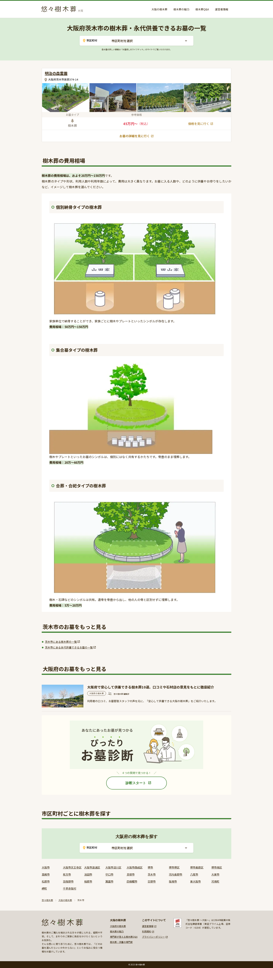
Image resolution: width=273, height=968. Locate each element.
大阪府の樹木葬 (118, 926)
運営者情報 (221, 9)
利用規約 (146, 931)
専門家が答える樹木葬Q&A (123, 936)
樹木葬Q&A (202, 9)
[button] (149, 41)
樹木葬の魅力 (181, 9)
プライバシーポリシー (153, 936)
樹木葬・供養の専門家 (121, 942)
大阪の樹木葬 (159, 9)
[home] (63, 8)
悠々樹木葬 (47, 900)
